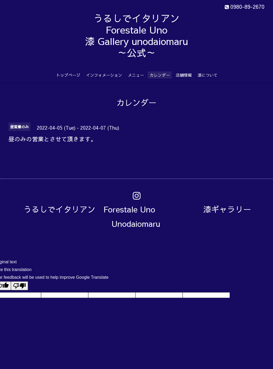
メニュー (136, 75)
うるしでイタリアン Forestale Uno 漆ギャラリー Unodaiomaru (141, 216)
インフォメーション (104, 75)
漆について (208, 75)
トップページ (68, 75)
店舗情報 (184, 75)
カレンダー (160, 75)
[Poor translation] (19, 285)
